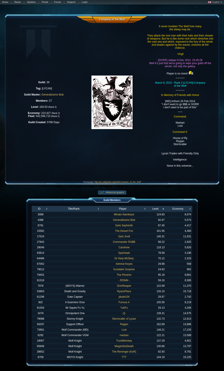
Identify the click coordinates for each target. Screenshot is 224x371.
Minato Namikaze (124, 214)
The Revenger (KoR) (124, 351)
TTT (124, 357)
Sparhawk (124, 252)
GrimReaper (124, 285)
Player (122, 208)
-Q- (124, 313)
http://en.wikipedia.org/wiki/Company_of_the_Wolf (117, 182)
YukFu (124, 307)
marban (124, 335)
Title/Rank (74, 208)
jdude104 (124, 296)
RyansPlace (124, 291)
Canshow (124, 247)
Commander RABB (124, 241)
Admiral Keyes (124, 263)
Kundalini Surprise (124, 269)
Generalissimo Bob (53, 94)
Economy (177, 208)
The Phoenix (124, 274)
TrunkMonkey (124, 340)
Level (155, 208)
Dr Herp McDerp (124, 258)
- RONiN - (124, 280)
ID (39, 208)
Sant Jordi (124, 236)
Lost (124, 329)
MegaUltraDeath (124, 346)
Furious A (124, 302)
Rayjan (124, 324)
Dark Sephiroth (124, 225)
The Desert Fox (124, 230)
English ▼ (215, 2)
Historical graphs (114, 192)
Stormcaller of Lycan (124, 318)
